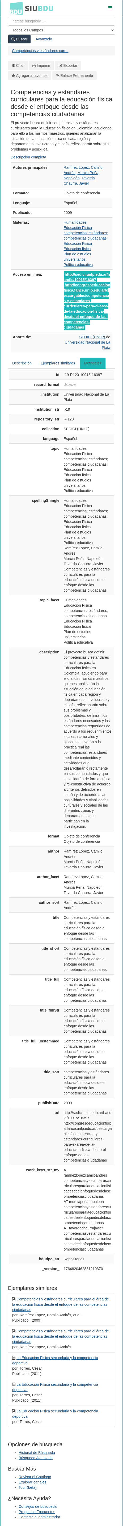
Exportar (70, 65)
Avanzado (44, 39)
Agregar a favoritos (32, 75)
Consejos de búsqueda (38, 1506)
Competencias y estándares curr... (40, 51)
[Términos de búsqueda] (61, 21)
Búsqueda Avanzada (36, 1458)
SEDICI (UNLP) (92, 337)
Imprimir (43, 65)
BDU (15, 8)
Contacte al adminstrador (39, 1517)
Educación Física (78, 228)
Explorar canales (32, 1482)
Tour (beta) (28, 1487)
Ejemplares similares (58, 363)
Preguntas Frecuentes (37, 1512)
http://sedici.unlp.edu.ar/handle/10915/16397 (87, 277)
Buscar (19, 39)
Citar (20, 65)
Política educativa (78, 265)
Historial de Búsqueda (37, 1452)
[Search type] (61, 30)
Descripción (22, 363)
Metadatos (92, 363)
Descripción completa (28, 157)
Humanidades (75, 222)
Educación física (77, 249)
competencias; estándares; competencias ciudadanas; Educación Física (86, 238)
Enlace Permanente (76, 75)
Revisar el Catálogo (35, 1477)
